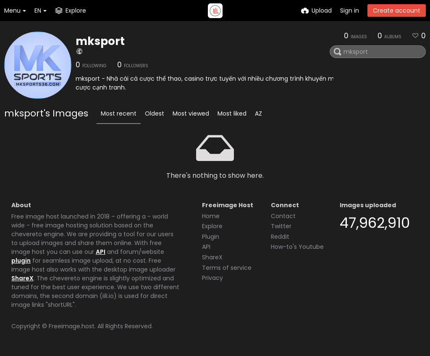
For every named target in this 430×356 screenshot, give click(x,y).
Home (211, 216)
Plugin (210, 236)
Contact (283, 216)
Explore (212, 226)
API (100, 252)
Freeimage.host (71, 326)
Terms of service (227, 268)
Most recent (118, 113)
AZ (258, 113)
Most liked (232, 113)
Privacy (212, 278)
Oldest (154, 113)
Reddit (280, 236)
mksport (100, 41)
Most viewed (191, 113)
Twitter (281, 226)
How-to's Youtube (297, 247)
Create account (396, 10)
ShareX (22, 278)
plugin (21, 260)
